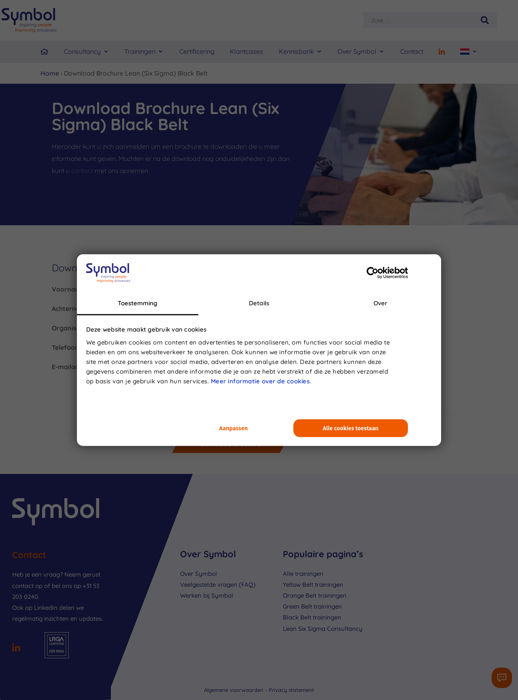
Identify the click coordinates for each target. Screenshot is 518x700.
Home (49, 73)
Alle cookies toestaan (351, 428)
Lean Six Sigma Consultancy (323, 628)
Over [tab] (380, 303)
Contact (411, 51)
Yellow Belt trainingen (313, 584)
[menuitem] (469, 52)
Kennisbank (296, 51)
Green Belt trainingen (312, 606)
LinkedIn (45, 607)
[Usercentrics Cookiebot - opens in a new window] (372, 273)
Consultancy (82, 51)
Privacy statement (291, 690)
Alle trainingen (303, 573)
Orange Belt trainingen (314, 595)
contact (82, 171)
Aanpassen (233, 428)
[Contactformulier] (502, 678)
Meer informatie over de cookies (260, 381)
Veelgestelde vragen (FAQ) (218, 584)
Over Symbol (357, 51)
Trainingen (139, 51)
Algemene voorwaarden (234, 690)
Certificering (196, 51)
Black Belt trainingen (312, 617)
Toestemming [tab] (137, 303)
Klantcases (246, 51)
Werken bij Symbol (206, 595)
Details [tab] (259, 303)
